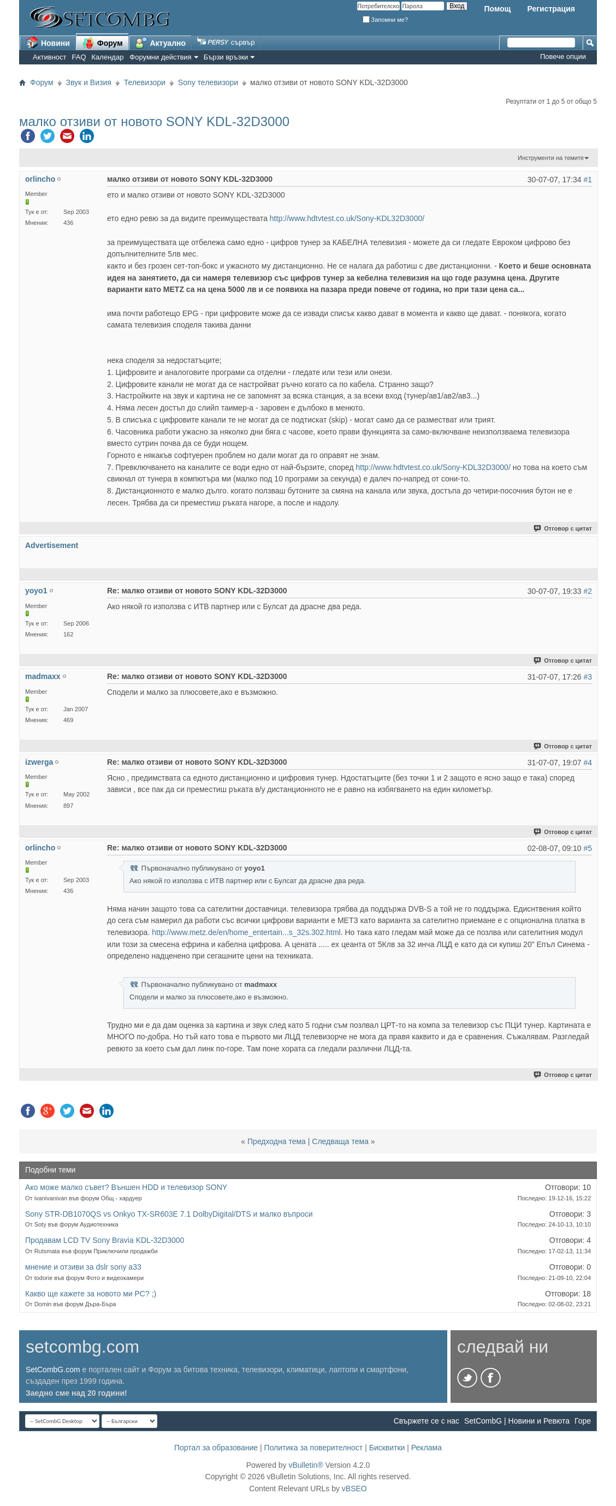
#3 (587, 676)
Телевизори (144, 82)
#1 (587, 179)
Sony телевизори (208, 82)
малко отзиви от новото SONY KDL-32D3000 (154, 121)
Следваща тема (340, 1141)
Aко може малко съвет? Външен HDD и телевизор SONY (126, 1187)
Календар (108, 57)
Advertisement (51, 545)
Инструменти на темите (551, 157)
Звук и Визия (88, 82)
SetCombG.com (53, 1369)
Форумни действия (160, 57)
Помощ (497, 8)
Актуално (160, 42)
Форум (102, 42)
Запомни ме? (385, 19)
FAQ (79, 57)
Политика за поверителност (313, 1447)
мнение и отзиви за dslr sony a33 (83, 1267)
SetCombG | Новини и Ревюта (517, 1420)
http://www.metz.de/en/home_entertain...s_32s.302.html (246, 932)
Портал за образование (216, 1447)
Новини (48, 42)
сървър (225, 42)
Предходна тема (276, 1141)
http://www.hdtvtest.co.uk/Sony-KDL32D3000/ (347, 218)
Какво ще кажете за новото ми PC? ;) (90, 1293)
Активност (50, 57)
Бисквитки (387, 1447)
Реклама (426, 1447)
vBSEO (354, 1488)
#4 (587, 762)
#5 (587, 848)
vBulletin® (305, 1465)
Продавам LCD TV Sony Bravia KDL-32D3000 (104, 1240)
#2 (587, 591)
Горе (582, 1420)
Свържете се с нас (426, 1420)
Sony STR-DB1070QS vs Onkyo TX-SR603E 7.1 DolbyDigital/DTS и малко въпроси (169, 1214)
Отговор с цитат (563, 528)
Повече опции (563, 56)
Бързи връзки (226, 57)
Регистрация (551, 8)
